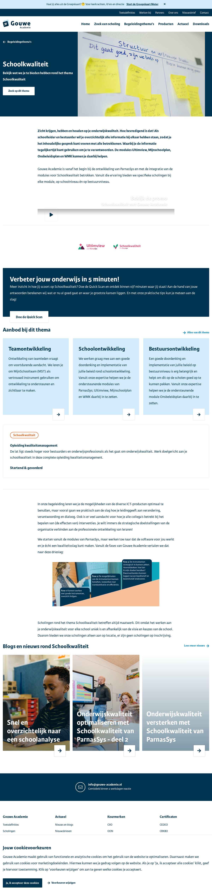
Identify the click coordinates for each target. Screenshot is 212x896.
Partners (159, 12)
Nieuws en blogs (64, 824)
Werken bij (145, 12)
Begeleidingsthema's (139, 24)
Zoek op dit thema (18, 91)
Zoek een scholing (107, 24)
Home (85, 24)
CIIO (109, 824)
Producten (165, 24)
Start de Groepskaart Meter (142, 4)
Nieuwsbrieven (63, 831)
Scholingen (9, 831)
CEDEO (164, 824)
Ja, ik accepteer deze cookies (22, 883)
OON (110, 831)
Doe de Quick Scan (29, 317)
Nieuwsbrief (189, 12)
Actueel (183, 24)
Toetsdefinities (127, 12)
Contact (204, 12)
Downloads (201, 24)
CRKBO (164, 831)
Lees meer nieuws (194, 645)
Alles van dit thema (198, 332)
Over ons (173, 12)
